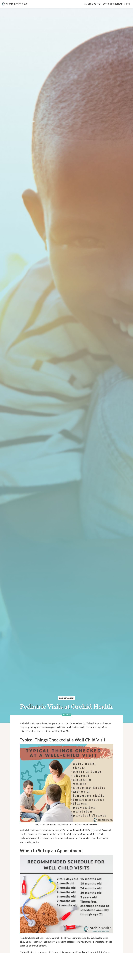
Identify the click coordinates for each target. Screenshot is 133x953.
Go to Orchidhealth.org (116, 4)
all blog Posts (92, 4)
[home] (15, 4)
